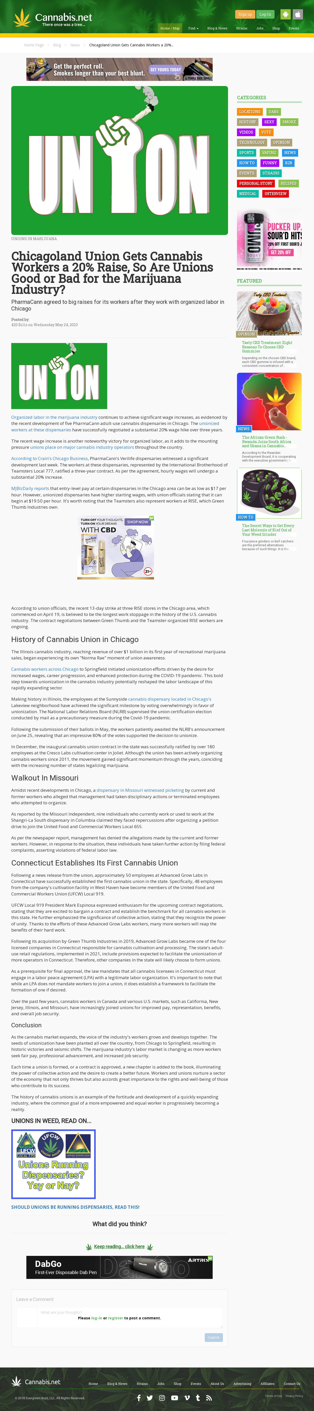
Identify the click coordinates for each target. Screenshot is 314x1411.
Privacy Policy (294, 1396)
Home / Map (170, 28)
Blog (57, 44)
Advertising (242, 1384)
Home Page (34, 44)
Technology (252, 142)
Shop (276, 28)
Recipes (289, 183)
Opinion (281, 142)
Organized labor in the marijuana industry (54, 417)
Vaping (269, 152)
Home (93, 1384)
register (115, 1318)
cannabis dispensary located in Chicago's (169, 699)
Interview (276, 193)
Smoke (289, 122)
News (75, 44)
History (247, 122)
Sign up (245, 14)
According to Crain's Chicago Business (49, 458)
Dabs (274, 111)
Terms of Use (273, 1396)
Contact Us (292, 1384)
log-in (96, 1318)
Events (294, 28)
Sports (246, 152)
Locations (250, 111)
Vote (266, 132)
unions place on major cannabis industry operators (82, 447)
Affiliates (268, 1384)
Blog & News (217, 28)
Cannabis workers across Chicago (45, 669)
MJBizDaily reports (30, 488)
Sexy (269, 122)
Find (193, 28)
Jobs (260, 28)
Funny (270, 163)
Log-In (265, 14)
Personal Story (256, 183)
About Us (217, 1384)
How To (247, 163)
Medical (247, 193)
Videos (246, 132)
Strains (241, 28)
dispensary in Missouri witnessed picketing (140, 790)
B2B (288, 163)
